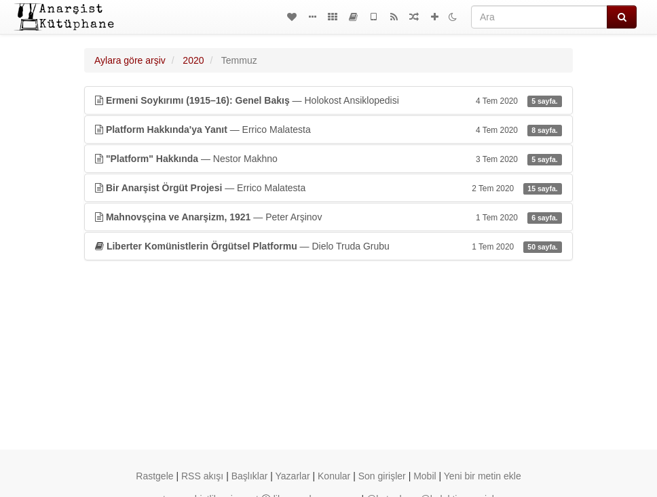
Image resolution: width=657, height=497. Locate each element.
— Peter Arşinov (328, 217)
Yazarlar (293, 476)
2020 (193, 60)
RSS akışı (202, 476)
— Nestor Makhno (328, 158)
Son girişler (382, 476)
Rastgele (154, 476)
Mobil (424, 476)
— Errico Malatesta (328, 129)
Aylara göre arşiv (130, 60)
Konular (334, 476)
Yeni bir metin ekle (482, 476)
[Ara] (539, 16)
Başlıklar (249, 476)
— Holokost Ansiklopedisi (328, 100)
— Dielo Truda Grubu (328, 246)
